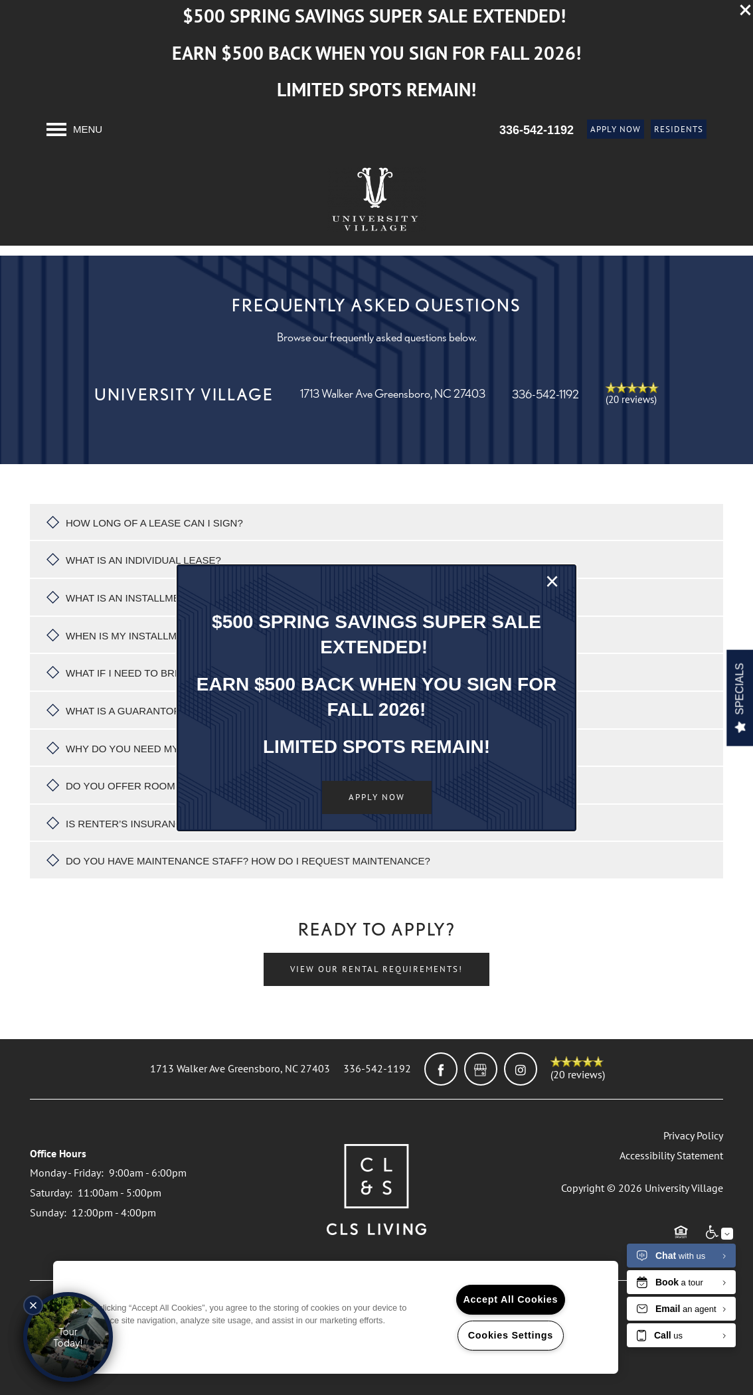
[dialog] (376, 698)
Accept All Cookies (510, 1299)
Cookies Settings (510, 1335)
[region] (335, 1317)
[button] (377, 797)
